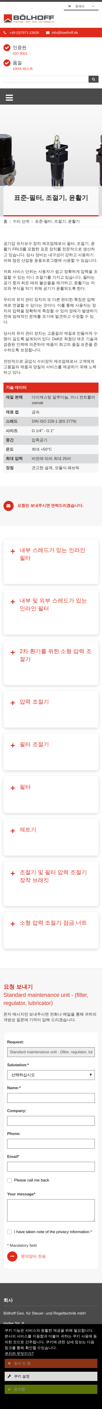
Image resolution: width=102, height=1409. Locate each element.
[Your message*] (51, 1067)
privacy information (72, 1088)
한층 (11, 1296)
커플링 (13, 1272)
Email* (13, 1013)
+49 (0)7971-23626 (24, 32)
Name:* (14, 944)
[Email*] (51, 1023)
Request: (15, 898)
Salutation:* (18, 921)
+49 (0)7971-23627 (26, 1207)
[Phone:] (51, 1000)
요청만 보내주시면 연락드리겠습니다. (50, 505)
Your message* (21, 1050)
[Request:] (51, 908)
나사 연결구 (17, 1267)
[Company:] (51, 977)
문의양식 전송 (33, 1112)
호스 (11, 1284)
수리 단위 (21, 221)
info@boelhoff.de (65, 32)
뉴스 (11, 1242)
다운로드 (15, 1236)
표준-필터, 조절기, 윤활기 (57, 221)
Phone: (14, 990)
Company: (16, 967)
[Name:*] (51, 954)
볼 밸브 (13, 1278)
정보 (11, 1248)
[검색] (46, 79)
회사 (11, 1230)
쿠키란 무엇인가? (19, 1354)
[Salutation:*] (51, 931)
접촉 (11, 1254)
